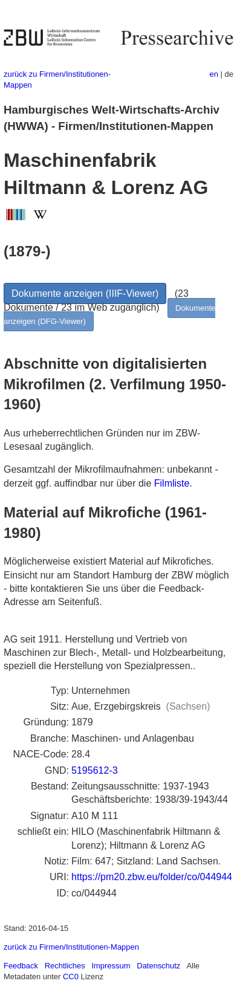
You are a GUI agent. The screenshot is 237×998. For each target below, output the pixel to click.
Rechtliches (65, 965)
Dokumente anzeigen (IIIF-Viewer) (84, 293)
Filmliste (172, 483)
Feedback (21, 965)
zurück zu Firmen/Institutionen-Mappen (71, 946)
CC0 (71, 976)
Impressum (110, 965)
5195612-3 (94, 770)
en (214, 74)
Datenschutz (158, 965)
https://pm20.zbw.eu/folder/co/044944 (151, 877)
